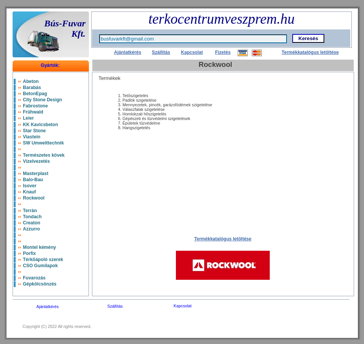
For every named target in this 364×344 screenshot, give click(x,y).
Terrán (30, 210)
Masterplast (35, 173)
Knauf (29, 192)
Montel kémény (39, 247)
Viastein (31, 137)
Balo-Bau (33, 179)
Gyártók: (50, 65)
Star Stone (34, 130)
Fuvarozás (34, 278)
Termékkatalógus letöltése (310, 52)
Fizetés (223, 52)
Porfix (29, 253)
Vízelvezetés (36, 161)
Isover (29, 185)
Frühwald (33, 112)
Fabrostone (35, 106)
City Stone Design (42, 99)
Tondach (32, 216)
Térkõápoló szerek (43, 259)
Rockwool (34, 198)
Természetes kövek (43, 155)
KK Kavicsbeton (40, 124)
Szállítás (161, 52)
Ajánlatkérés (127, 52)
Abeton (31, 81)
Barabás (32, 87)
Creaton (31, 223)
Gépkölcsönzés (39, 284)
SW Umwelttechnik (43, 143)
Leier (28, 118)
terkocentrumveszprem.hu (221, 19)
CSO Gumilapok (40, 265)
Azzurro (31, 229)
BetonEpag (35, 93)
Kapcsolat (192, 52)
